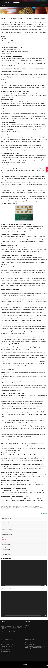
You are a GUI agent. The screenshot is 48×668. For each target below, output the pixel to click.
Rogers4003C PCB (40, 507)
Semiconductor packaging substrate (8, 524)
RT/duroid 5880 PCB (5, 509)
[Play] (2, 585)
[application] (24, 573)
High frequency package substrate (8, 527)
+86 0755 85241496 (31, 639)
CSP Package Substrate (6, 549)
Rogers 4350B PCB (7, 518)
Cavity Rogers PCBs (7, 506)
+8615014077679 (32, 644)
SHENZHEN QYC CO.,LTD (23, 662)
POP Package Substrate (6, 552)
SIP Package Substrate (6, 547)
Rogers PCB (34, 507)
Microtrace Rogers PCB (34, 506)
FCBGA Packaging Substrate (6, 642)
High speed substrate (6, 537)
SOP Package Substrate (6, 544)
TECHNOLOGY (27, 629)
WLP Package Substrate (6, 554)
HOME (26, 624)
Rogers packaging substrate (25, 507)
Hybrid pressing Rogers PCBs (24, 506)
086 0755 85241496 (7, 2)
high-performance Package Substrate (11, 93)
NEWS (26, 627)
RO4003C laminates (19, 22)
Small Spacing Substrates (6, 532)
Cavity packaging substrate (7, 534)
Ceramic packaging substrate (7, 529)
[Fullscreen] (45, 585)
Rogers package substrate (14, 507)
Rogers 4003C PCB (4, 507)
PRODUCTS (27, 625)
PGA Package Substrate (6, 542)
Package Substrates (5, 522)
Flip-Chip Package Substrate (6, 639)
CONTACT (27, 630)
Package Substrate (4, 641)
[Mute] (44, 585)
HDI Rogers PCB (15, 506)
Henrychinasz (30, 642)
